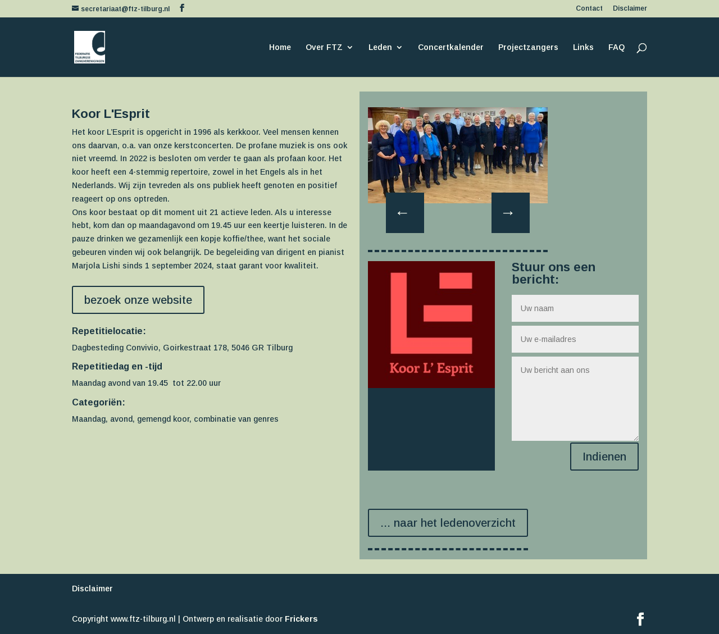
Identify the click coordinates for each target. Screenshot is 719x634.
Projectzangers (528, 47)
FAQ (616, 47)
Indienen (604, 456)
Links (583, 47)
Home (280, 47)
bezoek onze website (138, 300)
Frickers (301, 618)
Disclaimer (630, 8)
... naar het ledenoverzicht (448, 523)
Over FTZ (324, 47)
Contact (589, 8)
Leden (380, 47)
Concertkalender (451, 47)
